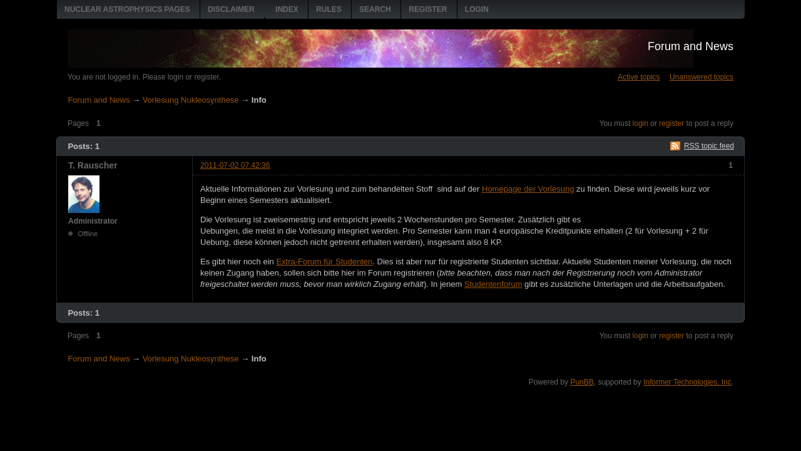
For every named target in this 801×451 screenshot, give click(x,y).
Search (375, 9)
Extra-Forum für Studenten (324, 261)
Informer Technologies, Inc (687, 382)
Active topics (639, 77)
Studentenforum (493, 284)
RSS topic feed (709, 146)
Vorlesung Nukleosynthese (191, 100)
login (640, 123)
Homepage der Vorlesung (528, 189)
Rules (329, 9)
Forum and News (690, 46)
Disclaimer (231, 9)
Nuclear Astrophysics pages (127, 9)
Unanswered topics (701, 77)
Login (477, 9)
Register (428, 9)
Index (286, 9)
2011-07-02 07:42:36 (235, 165)
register (671, 123)
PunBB (581, 382)
